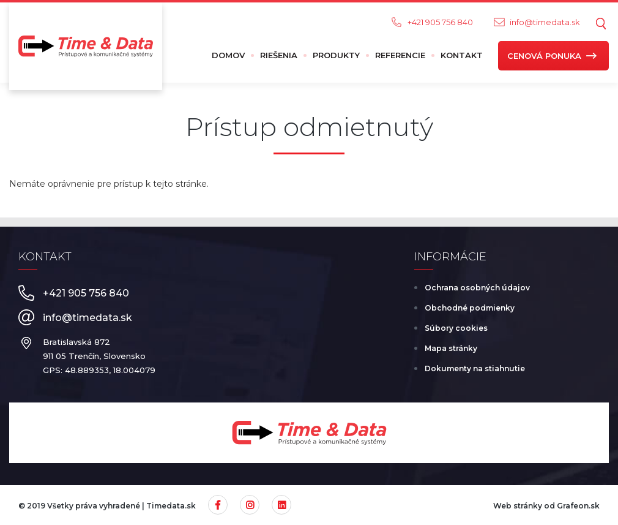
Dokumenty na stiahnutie (475, 368)
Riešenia (278, 55)
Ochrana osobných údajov (477, 287)
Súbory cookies (456, 328)
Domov (228, 55)
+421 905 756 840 (440, 22)
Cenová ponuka (544, 56)
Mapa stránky (451, 348)
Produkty (336, 55)
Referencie (400, 55)
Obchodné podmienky (470, 307)
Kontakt (462, 55)
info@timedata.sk (545, 22)
